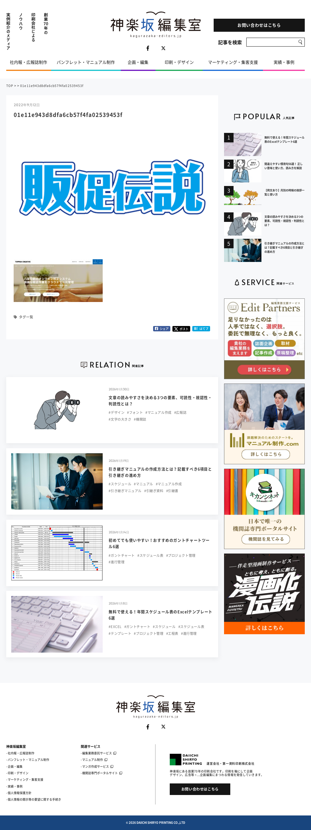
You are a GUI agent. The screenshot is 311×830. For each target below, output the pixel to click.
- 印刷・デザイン (17, 773)
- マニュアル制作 (94, 760)
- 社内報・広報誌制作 (20, 753)
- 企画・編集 (14, 766)
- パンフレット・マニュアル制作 (27, 760)
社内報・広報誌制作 (28, 62)
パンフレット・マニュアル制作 (86, 62)
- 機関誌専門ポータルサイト (101, 773)
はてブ (201, 328)
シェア (162, 328)
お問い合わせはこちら (259, 25)
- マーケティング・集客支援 (24, 779)
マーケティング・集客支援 (233, 62)
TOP (9, 85)
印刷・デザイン (179, 62)
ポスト (181, 329)
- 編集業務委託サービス (98, 753)
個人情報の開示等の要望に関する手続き (34, 799)
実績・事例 (284, 62)
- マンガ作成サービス (97, 766)
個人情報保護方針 (19, 793)
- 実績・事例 (14, 786)
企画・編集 (138, 62)
